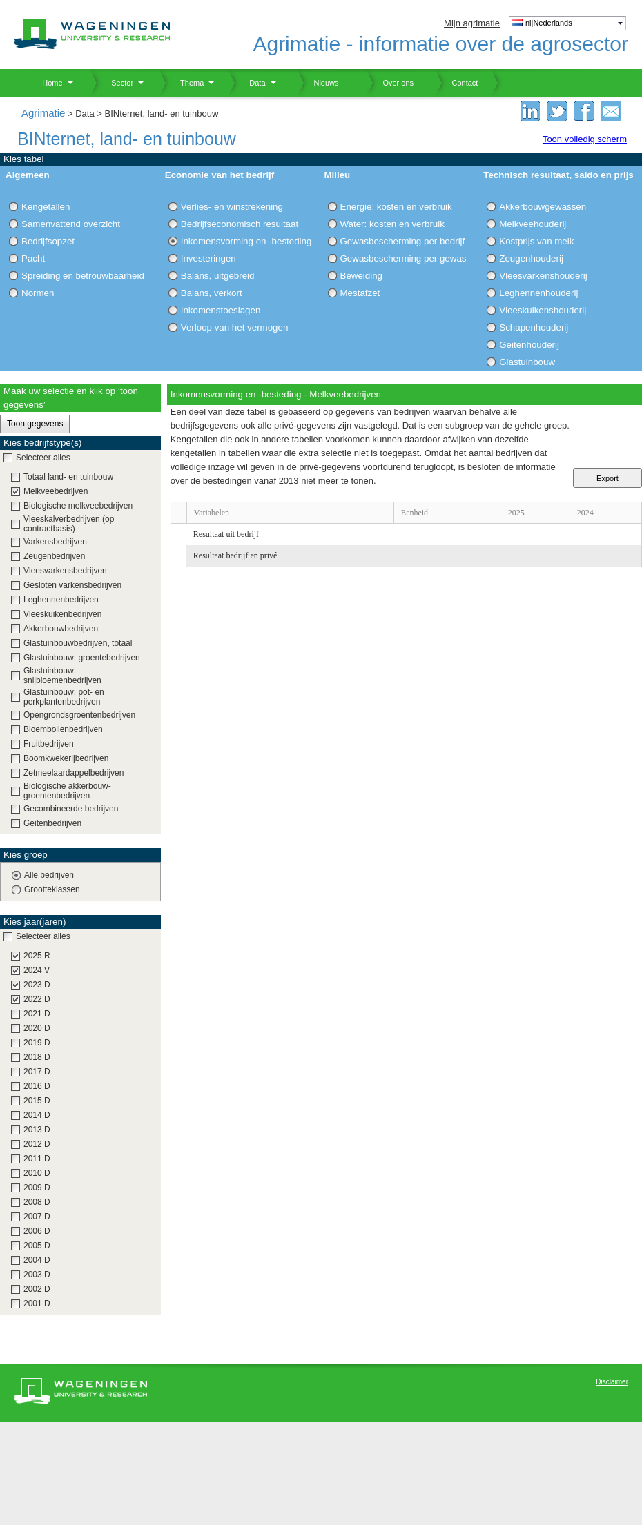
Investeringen (208, 258)
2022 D (36, 999)
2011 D (36, 1158)
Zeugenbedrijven (54, 556)
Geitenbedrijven (52, 823)
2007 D (36, 1216)
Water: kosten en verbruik (392, 224)
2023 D (36, 985)
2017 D (36, 1071)
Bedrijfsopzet (48, 241)
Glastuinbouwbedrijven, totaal (77, 643)
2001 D (36, 1303)
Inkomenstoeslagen (221, 310)
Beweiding (361, 275)
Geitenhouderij (529, 345)
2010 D (36, 1173)
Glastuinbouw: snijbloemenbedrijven (62, 675)
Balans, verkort (211, 293)
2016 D (36, 1086)
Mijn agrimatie (472, 23)
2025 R (36, 956)
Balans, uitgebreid (218, 275)
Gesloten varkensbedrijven (72, 585)
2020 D (36, 1028)
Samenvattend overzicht (70, 224)
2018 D (36, 1057)
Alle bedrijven (49, 875)
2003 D (36, 1274)
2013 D (36, 1129)
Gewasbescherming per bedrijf (402, 241)
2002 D (36, 1289)
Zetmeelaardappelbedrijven (73, 773)
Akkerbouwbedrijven (60, 628)
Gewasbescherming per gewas (403, 258)
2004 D (36, 1260)
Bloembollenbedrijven (63, 729)
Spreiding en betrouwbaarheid (82, 275)
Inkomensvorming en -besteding (246, 241)
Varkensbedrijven (55, 542)
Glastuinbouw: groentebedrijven (81, 657)
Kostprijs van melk (536, 241)
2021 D (36, 1014)
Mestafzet (360, 293)
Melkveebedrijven (55, 491)
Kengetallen (45, 206)
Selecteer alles (43, 457)
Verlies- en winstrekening (232, 206)
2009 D (36, 1187)
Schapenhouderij (533, 327)
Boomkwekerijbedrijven (65, 758)
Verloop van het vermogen (235, 327)
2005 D (36, 1245)
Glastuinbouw (527, 362)
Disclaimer (612, 1382)
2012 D (36, 1144)
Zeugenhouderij (531, 258)
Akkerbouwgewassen (542, 206)
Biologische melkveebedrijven (78, 506)
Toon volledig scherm (585, 139)
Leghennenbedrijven (61, 599)
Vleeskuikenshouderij (542, 310)
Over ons (390, 83)
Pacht (33, 258)
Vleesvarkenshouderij (543, 275)
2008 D (36, 1202)
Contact (456, 83)
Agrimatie (43, 113)
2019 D (36, 1042)
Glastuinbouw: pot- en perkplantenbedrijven (63, 697)
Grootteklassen (52, 889)
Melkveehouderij (532, 224)
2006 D (36, 1231)
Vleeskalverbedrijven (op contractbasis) (68, 523)
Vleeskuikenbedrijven (62, 614)
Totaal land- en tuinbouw (68, 477)
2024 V (36, 970)
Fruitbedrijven (48, 744)
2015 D (36, 1100)
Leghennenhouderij (538, 293)
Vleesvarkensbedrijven (65, 570)
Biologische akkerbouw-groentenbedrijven (67, 790)
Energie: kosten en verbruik (396, 206)
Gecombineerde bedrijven (70, 809)
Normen (37, 293)
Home (47, 83)
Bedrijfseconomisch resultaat (239, 224)
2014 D (36, 1115)
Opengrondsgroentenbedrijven (79, 715)
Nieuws (318, 83)
